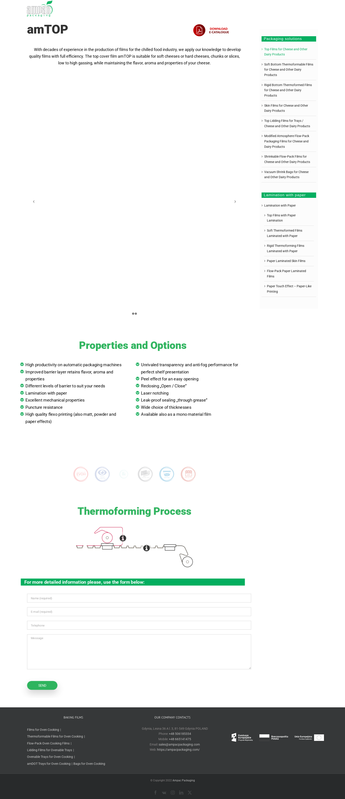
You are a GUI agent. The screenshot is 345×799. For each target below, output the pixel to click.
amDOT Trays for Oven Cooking (48, 763)
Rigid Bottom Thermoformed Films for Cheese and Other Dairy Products (288, 90)
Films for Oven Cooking (43, 729)
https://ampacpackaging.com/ (178, 749)
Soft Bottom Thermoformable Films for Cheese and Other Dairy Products (288, 70)
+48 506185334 (180, 734)
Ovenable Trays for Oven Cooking (50, 757)
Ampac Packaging (183, 780)
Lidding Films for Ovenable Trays (49, 750)
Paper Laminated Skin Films (286, 261)
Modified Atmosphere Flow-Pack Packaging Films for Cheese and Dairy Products (286, 141)
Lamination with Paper (280, 205)
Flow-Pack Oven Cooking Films (48, 743)
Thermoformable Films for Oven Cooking (55, 736)
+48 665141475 (180, 739)
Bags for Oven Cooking (89, 763)
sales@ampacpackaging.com (179, 744)
